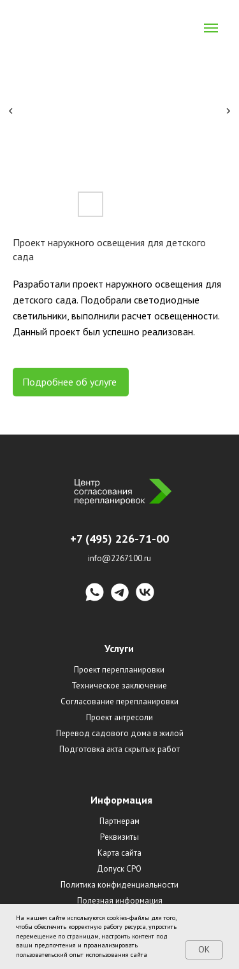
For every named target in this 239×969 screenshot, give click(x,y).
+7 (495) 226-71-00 (119, 538)
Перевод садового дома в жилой (120, 733)
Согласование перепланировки (119, 701)
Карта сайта (119, 852)
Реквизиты (119, 837)
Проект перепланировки (119, 669)
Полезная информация (120, 900)
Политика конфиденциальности (119, 884)
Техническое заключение (119, 685)
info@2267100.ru (119, 558)
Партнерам (119, 821)
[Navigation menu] (211, 28)
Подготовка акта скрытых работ (119, 749)
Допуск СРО (119, 868)
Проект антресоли (119, 717)
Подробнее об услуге (70, 381)
